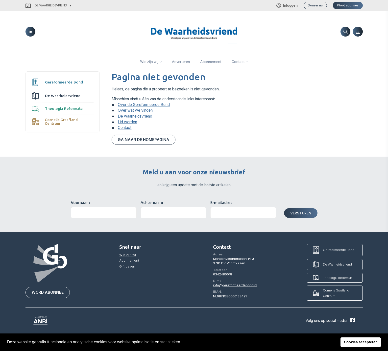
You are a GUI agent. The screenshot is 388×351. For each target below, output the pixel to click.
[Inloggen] (358, 32)
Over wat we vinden (135, 110)
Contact (238, 62)
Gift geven (127, 266)
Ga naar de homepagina (143, 139)
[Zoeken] (345, 32)
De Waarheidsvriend (46, 5)
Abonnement (210, 62)
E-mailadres (221, 202)
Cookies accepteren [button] (361, 342)
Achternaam (152, 202)
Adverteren (181, 62)
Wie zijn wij (149, 62)
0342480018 (222, 274)
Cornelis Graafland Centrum (55, 121)
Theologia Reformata (57, 109)
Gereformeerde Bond (57, 82)
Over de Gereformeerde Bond (144, 104)
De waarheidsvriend (135, 116)
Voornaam (80, 202)
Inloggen (287, 5)
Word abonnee (348, 5)
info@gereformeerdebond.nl (235, 285)
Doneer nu (315, 5)
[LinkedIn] (30, 32)
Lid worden (127, 122)
